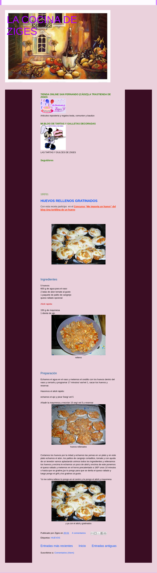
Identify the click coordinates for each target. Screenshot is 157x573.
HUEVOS (55, 537)
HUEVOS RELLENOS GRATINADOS (69, 201)
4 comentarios (79, 533)
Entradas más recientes (57, 546)
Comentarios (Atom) (64, 552)
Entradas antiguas (104, 546)
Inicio (82, 546)
